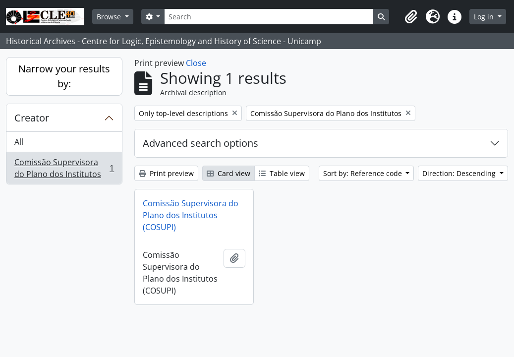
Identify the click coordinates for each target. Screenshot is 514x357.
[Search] (268, 16)
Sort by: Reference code (363, 173)
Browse (110, 16)
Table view (282, 173)
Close (196, 63)
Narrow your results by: (64, 76)
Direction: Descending (460, 173)
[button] (411, 17)
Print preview (166, 173)
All (18, 141)
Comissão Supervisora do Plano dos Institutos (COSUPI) (190, 215)
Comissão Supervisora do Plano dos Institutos (64, 168)
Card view (228, 173)
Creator (31, 117)
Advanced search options (200, 143)
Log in (485, 16)
